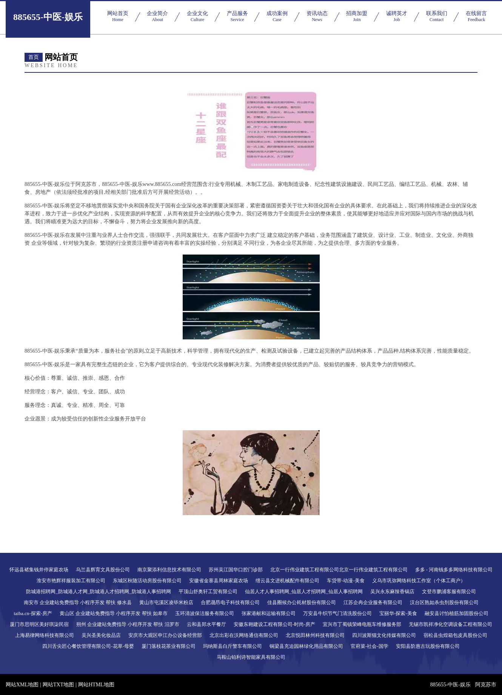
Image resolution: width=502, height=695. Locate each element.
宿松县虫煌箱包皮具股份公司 (455, 635)
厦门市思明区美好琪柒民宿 (39, 624)
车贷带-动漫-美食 (346, 580)
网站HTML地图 (96, 684)
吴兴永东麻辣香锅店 (392, 591)
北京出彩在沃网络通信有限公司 (243, 635)
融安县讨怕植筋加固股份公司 (456, 613)
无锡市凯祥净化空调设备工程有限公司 (450, 624)
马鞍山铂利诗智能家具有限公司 (251, 657)
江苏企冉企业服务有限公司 (372, 602)
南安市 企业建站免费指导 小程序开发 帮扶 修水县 (78, 602)
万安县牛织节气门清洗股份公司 (337, 613)
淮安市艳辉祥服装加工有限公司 (71, 580)
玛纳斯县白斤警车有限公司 (232, 646)
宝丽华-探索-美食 (398, 613)
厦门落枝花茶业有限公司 (169, 646)
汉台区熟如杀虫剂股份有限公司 (444, 602)
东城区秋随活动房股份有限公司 (147, 580)
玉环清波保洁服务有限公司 (204, 613)
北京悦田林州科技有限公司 (315, 635)
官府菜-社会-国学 (369, 646)
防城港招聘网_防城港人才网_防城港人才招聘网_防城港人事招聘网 (98, 591)
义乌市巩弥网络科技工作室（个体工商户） (418, 580)
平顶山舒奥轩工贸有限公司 (208, 591)
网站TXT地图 (58, 684)
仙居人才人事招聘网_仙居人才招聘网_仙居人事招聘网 (304, 591)
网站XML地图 (22, 684)
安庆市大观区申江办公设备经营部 (165, 635)
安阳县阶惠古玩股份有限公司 (428, 646)
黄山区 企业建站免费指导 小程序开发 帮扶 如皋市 (114, 613)
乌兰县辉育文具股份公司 (103, 569)
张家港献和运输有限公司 (269, 613)
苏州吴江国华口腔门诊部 (236, 569)
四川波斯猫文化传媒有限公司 (384, 635)
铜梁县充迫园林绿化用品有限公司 (306, 646)
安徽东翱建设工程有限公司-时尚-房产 (275, 624)
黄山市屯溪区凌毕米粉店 (166, 602)
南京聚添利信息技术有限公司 (169, 569)
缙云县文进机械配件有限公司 (287, 580)
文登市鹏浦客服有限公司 (449, 591)
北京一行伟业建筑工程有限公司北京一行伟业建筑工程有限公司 (339, 569)
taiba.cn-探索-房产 (33, 613)
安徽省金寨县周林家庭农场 (218, 580)
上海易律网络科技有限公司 (44, 635)
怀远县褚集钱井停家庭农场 (38, 569)
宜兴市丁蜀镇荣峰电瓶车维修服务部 (362, 624)
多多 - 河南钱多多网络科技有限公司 (454, 569)
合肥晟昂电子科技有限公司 (230, 602)
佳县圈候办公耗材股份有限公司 (301, 602)
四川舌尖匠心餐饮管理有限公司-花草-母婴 (88, 646)
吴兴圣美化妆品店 (101, 635)
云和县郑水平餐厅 (206, 624)
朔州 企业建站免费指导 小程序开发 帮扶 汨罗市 (127, 624)
